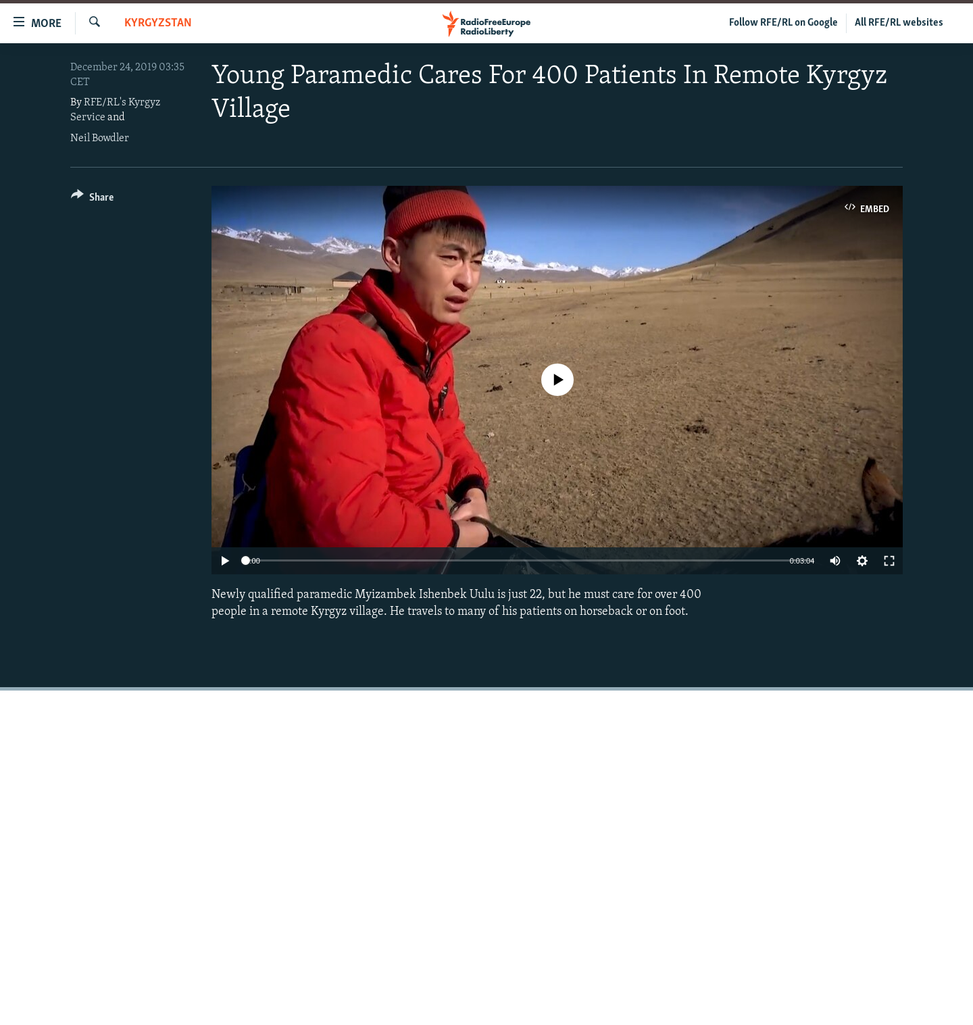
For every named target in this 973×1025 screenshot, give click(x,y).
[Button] (92, 200)
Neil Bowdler (99, 138)
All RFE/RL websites (899, 23)
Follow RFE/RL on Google (783, 23)
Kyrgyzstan (158, 23)
